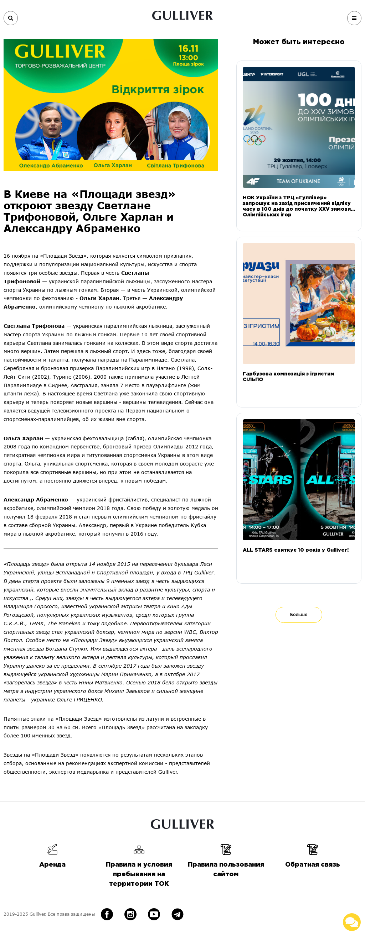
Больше (299, 615)
